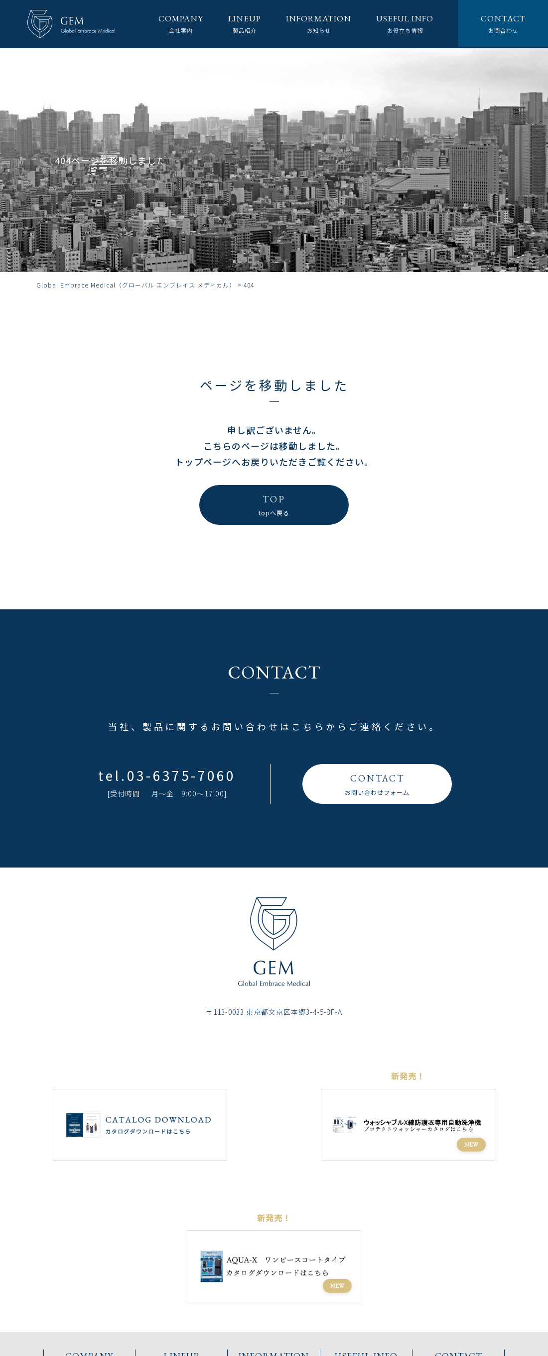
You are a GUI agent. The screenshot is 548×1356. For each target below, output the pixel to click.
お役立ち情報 (399, 23)
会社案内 (163, 23)
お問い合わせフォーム (377, 783)
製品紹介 (230, 23)
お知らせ (308, 23)
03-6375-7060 (181, 775)
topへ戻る (274, 504)
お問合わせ (502, 23)
